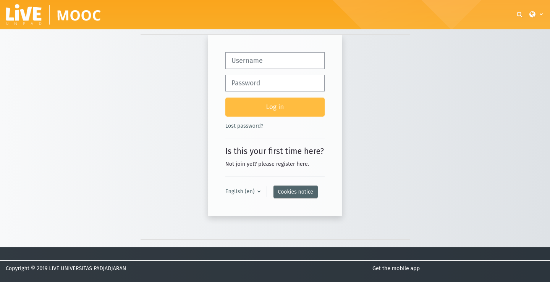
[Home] (53, 14)
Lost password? (244, 125)
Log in (275, 107)
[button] (520, 14)
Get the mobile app (396, 268)
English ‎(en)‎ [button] (240, 191)
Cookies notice (295, 192)
